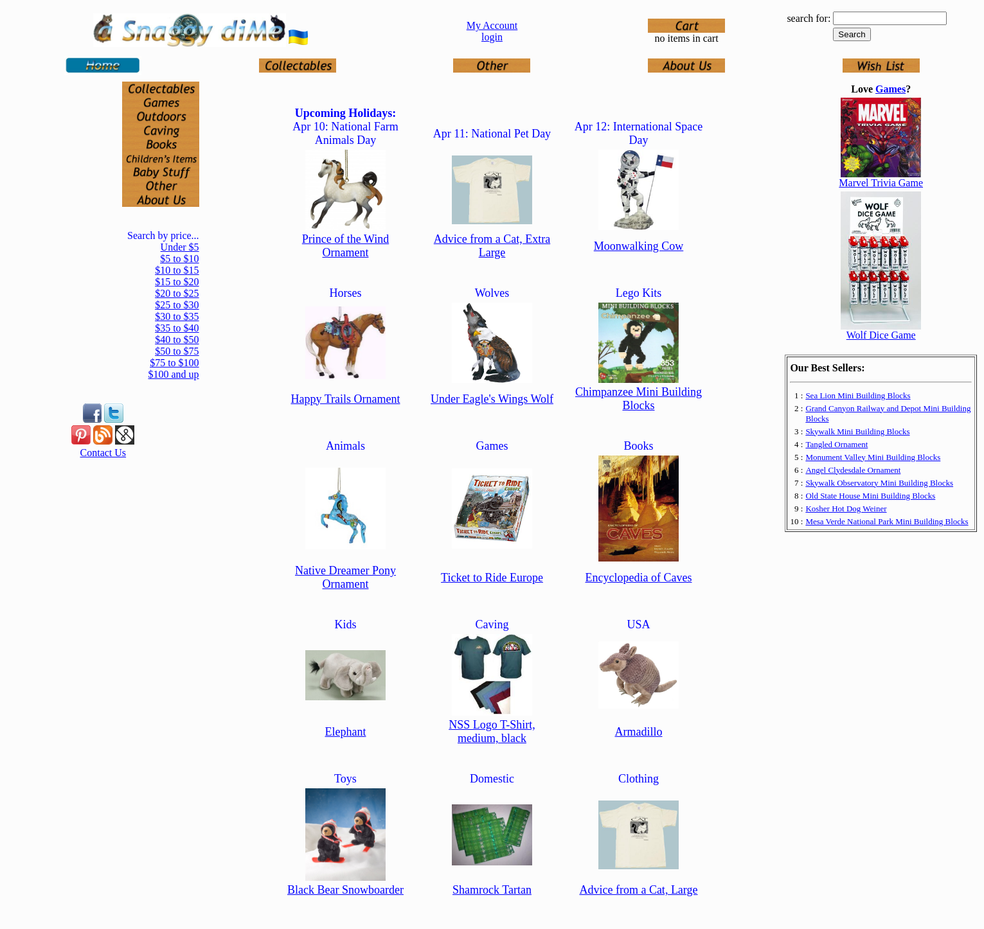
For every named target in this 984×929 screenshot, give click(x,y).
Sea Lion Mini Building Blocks (857, 395)
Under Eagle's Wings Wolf (492, 399)
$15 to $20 (177, 281)
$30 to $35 (177, 316)
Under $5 (180, 247)
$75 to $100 (174, 362)
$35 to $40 (177, 328)
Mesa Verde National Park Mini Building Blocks (886, 521)
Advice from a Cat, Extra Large (492, 246)
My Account (492, 25)
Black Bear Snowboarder (345, 889)
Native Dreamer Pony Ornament (345, 577)
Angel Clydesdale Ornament (852, 470)
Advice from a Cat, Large (638, 889)
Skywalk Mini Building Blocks (857, 431)
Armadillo (638, 731)
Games (890, 89)
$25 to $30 (177, 304)
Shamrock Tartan (492, 889)
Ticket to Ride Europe (492, 577)
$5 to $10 (179, 258)
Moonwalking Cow (639, 246)
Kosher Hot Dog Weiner (845, 508)
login (492, 36)
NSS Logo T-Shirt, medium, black (492, 731)
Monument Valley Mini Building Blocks (872, 457)
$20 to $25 (177, 293)
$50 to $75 (177, 351)
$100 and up (173, 374)
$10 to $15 (177, 270)
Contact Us (103, 452)
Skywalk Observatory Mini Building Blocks (879, 483)
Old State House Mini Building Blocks (870, 495)
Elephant (345, 731)
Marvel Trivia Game (881, 182)
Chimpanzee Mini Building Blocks (638, 398)
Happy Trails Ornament (345, 399)
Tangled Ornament (836, 444)
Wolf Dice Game (881, 335)
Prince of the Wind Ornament (345, 246)
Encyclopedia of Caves (639, 577)
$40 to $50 (177, 339)
